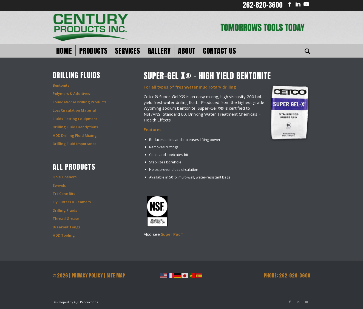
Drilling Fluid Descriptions (75, 126)
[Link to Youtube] (306, 4)
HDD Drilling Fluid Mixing (75, 135)
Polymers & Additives (71, 93)
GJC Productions (86, 302)
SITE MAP (115, 275)
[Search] (305, 51)
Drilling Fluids (65, 210)
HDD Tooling (64, 235)
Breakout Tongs (66, 227)
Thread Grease (66, 218)
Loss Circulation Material (74, 110)
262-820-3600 (263, 5)
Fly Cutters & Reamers (72, 201)
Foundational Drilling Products (79, 102)
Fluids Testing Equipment (75, 118)
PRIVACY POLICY (87, 275)
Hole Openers (64, 176)
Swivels (59, 185)
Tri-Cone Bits (64, 193)
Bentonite (61, 85)
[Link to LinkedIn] (298, 4)
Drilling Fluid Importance (75, 143)
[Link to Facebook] (290, 4)
